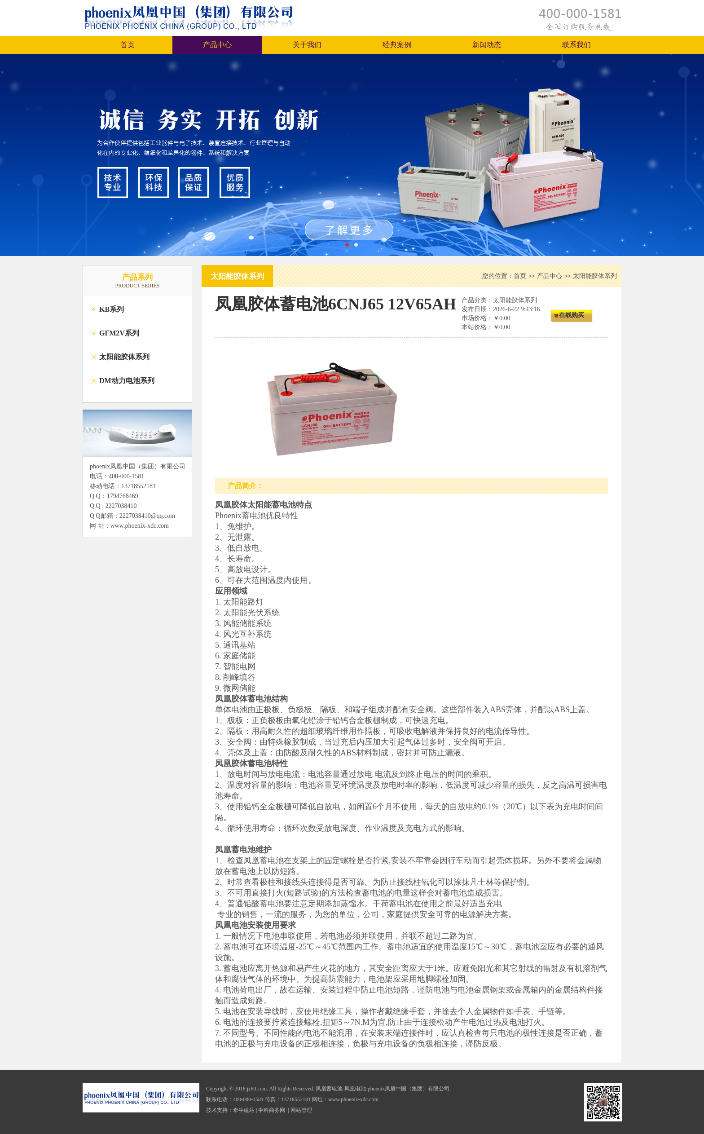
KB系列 (111, 309)
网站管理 (301, 1110)
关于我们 (307, 45)
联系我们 (576, 45)
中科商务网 (271, 1110)
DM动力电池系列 (126, 380)
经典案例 (397, 45)
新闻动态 (486, 45)
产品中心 (217, 45)
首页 (127, 45)
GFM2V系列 (119, 333)
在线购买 (571, 315)
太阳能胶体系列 (124, 357)
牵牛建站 (244, 1110)
